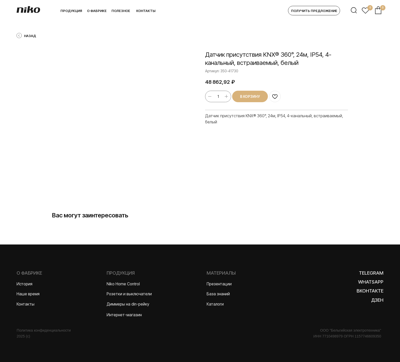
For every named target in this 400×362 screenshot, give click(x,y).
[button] (314, 11)
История (24, 284)
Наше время (28, 293)
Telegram (371, 273)
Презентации (219, 284)
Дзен (377, 300)
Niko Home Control (123, 284)
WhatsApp (370, 282)
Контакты (25, 304)
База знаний (218, 293)
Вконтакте (370, 291)
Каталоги (215, 304)
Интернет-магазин (124, 314)
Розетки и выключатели (129, 293)
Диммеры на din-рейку (128, 304)
